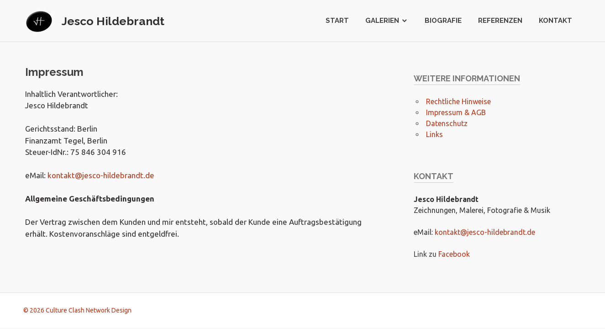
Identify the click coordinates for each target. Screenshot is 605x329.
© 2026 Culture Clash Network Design (77, 310)
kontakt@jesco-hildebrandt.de (100, 175)
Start (337, 20)
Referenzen (500, 20)
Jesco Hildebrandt (113, 21)
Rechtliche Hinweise (458, 101)
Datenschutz (447, 123)
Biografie (443, 20)
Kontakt (555, 20)
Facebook (454, 254)
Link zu (426, 254)
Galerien (382, 20)
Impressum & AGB (456, 112)
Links (434, 134)
